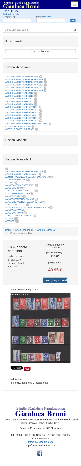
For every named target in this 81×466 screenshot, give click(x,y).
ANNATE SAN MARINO (15, 205)
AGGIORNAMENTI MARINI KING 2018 (22, 118)
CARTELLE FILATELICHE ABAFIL (19, 129)
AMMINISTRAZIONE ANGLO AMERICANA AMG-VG (27, 177)
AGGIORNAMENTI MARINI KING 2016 (22, 112)
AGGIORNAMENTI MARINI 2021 (19, 96)
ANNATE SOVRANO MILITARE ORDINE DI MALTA (27, 207)
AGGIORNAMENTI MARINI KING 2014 (22, 107)
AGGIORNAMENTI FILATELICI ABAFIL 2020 (24, 79)
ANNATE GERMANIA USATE (17, 193)
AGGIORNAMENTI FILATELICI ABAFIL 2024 (24, 90)
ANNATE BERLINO (13, 188)
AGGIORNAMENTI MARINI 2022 (19, 99)
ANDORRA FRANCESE (15, 180)
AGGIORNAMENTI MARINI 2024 (19, 104)
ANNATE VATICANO (14, 213)
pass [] (43, 17)
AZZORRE (9, 221)
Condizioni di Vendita (11, 14)
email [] (9, 17)
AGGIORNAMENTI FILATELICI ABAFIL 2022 (24, 85)
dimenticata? (46, 17)
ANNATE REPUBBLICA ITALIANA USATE (23, 202)
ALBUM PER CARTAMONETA (18, 126)
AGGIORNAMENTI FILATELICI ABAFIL (22, 76)
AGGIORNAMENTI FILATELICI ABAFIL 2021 (24, 82)
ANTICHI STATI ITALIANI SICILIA (19, 216)
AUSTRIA (9, 218)
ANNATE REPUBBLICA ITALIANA (19, 199)
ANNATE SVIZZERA (14, 210)
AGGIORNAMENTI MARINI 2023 (19, 101)
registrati (11, 17)
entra (72, 20)
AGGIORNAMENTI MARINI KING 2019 (22, 121)
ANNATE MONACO (13, 196)
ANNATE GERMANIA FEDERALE (19, 191)
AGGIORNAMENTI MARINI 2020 (19, 93)
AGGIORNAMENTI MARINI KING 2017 (22, 115)
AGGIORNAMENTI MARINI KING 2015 (22, 110)
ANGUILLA (10, 182)
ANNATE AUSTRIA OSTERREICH (19, 185)
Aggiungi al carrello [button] (56, 280)
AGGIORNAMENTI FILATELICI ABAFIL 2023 (24, 87)
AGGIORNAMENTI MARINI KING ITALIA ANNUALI (26, 123)
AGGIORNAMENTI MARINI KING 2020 (22, 174)
